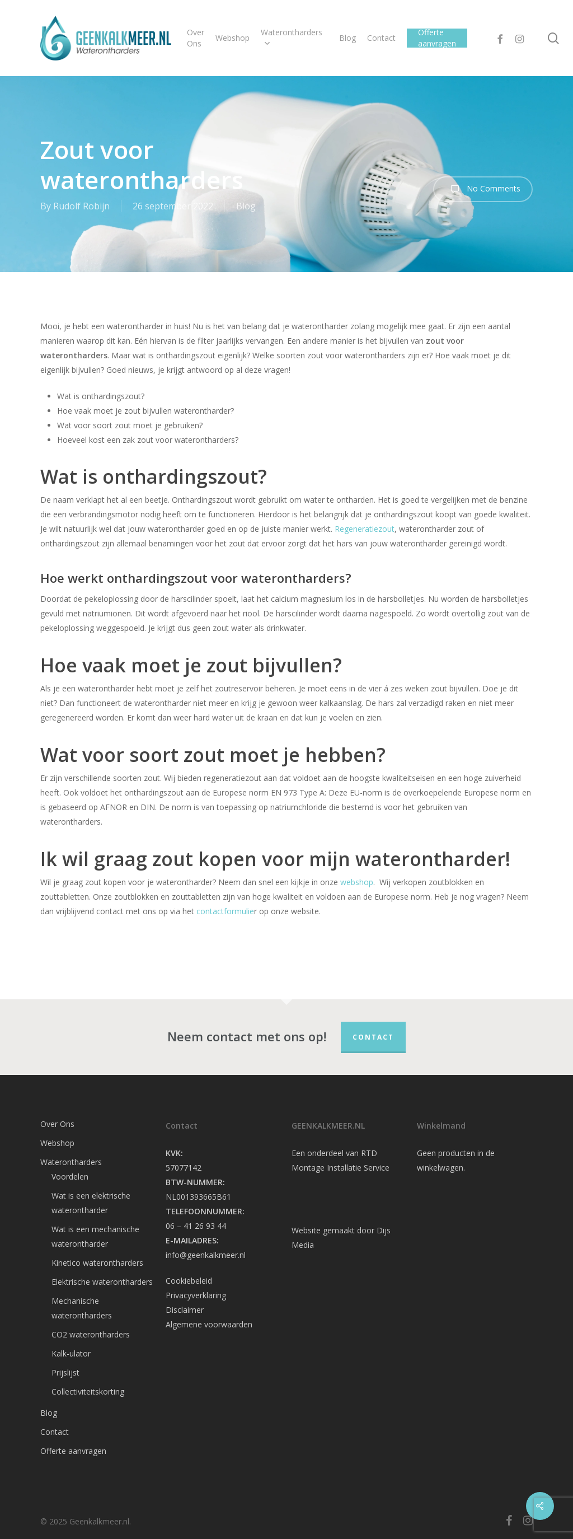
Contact (373, 1037)
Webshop (57, 1143)
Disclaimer (185, 1309)
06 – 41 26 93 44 (196, 1225)
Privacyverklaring (196, 1295)
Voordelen (69, 1176)
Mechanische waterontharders (81, 1308)
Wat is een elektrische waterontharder (90, 1202)
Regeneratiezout (364, 528)
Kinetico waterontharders (97, 1262)
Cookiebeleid (189, 1280)
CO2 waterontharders (90, 1334)
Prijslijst (65, 1372)
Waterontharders (71, 1162)
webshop (356, 882)
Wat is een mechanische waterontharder (95, 1236)
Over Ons (57, 1124)
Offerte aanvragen (73, 1451)
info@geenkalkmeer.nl (206, 1255)
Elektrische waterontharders (102, 1281)
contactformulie (225, 911)
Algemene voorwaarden (209, 1324)
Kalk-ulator (71, 1353)
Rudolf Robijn (81, 206)
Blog (246, 206)
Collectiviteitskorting (87, 1391)
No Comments (482, 189)
